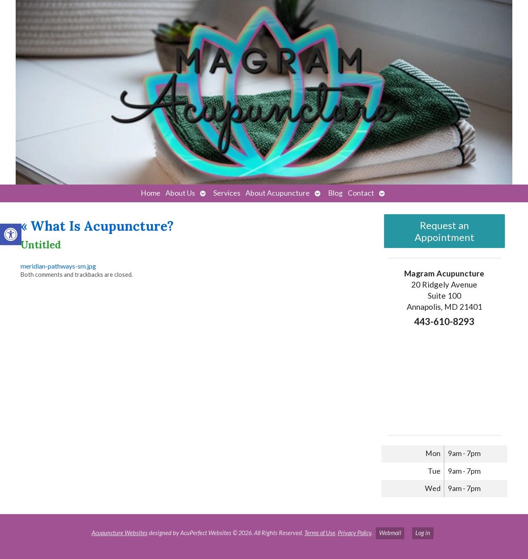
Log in (422, 532)
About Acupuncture (277, 193)
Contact (361, 193)
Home (150, 193)
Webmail (390, 532)
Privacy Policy (354, 532)
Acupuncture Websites (120, 532)
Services (226, 193)
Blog (335, 193)
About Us (180, 193)
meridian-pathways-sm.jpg (58, 266)
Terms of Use (319, 532)
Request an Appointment (444, 231)
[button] (10, 234)
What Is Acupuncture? (97, 226)
